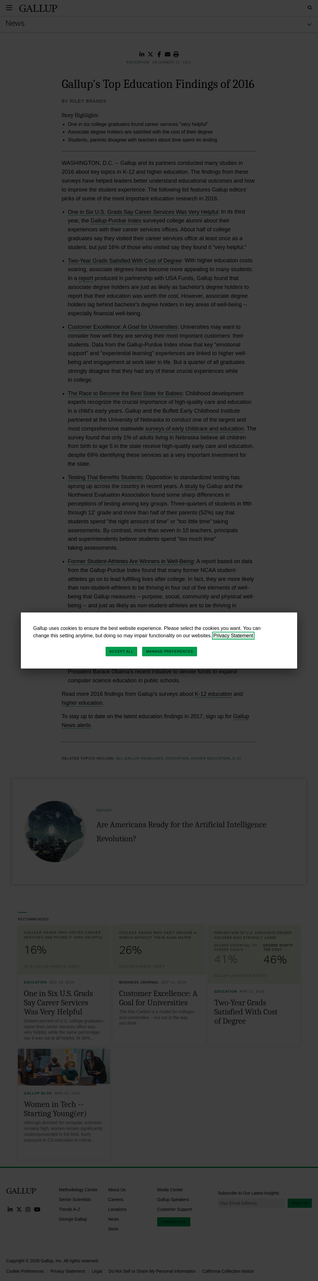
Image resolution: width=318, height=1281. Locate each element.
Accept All (121, 651)
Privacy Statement (233, 635)
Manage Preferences (169, 651)
